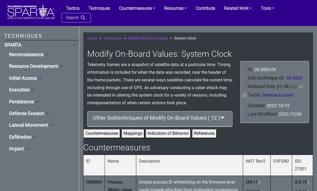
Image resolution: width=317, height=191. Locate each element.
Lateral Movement (28, 125)
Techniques (112, 38)
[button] (137, 8)
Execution (19, 90)
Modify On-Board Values (148, 38)
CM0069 (94, 182)
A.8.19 (301, 182)
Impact (16, 148)
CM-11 (252, 182)
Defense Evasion (26, 113)
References (204, 133)
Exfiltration (20, 137)
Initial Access (23, 78)
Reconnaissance (26, 54)
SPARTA (12, 45)
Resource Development (33, 66)
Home (92, 38)
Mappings (133, 133)
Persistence (21, 102)
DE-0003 (294, 78)
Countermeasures (101, 133)
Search (76, 18)
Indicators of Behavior (168, 133)
